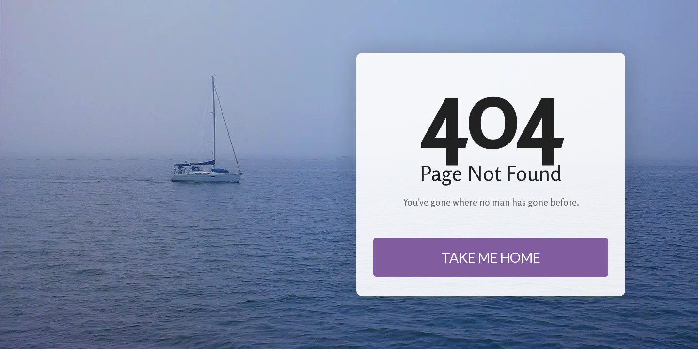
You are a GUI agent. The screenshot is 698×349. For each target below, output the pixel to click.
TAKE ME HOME (491, 257)
